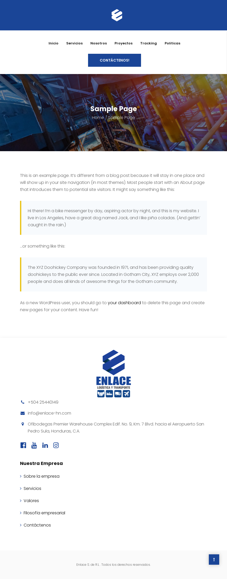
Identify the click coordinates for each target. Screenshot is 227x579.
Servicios (74, 43)
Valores (31, 501)
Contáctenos (37, 525)
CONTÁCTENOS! (114, 60)
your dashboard (124, 303)
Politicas (172, 43)
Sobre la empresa (41, 476)
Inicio (53, 43)
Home (98, 118)
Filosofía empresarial (44, 513)
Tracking (148, 43)
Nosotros (98, 43)
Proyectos (123, 43)
